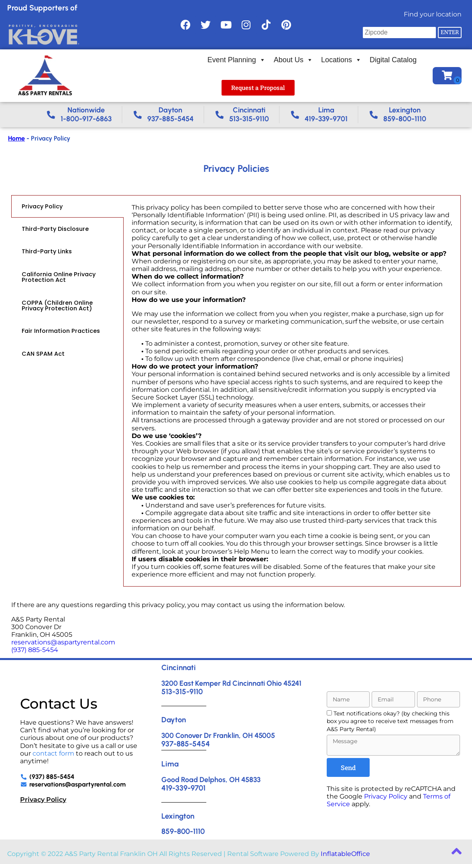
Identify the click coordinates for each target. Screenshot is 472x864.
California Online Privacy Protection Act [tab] (59, 277)
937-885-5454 (185, 743)
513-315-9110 (182, 691)
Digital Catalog (393, 60)
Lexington (177, 816)
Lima (170, 763)
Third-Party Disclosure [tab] (55, 229)
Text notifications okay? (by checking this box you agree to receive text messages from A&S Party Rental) (390, 721)
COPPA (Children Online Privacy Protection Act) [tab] (57, 305)
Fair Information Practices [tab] (61, 331)
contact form (53, 753)
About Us (293, 60)
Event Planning (237, 60)
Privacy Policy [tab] (42, 206)
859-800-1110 (183, 831)
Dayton (173, 719)
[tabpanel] (292, 391)
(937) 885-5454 (34, 650)
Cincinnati (178, 667)
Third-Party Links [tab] (47, 251)
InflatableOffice (345, 854)
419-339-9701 (183, 788)
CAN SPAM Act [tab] (43, 354)
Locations (341, 60)
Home (16, 138)
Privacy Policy (43, 799)
